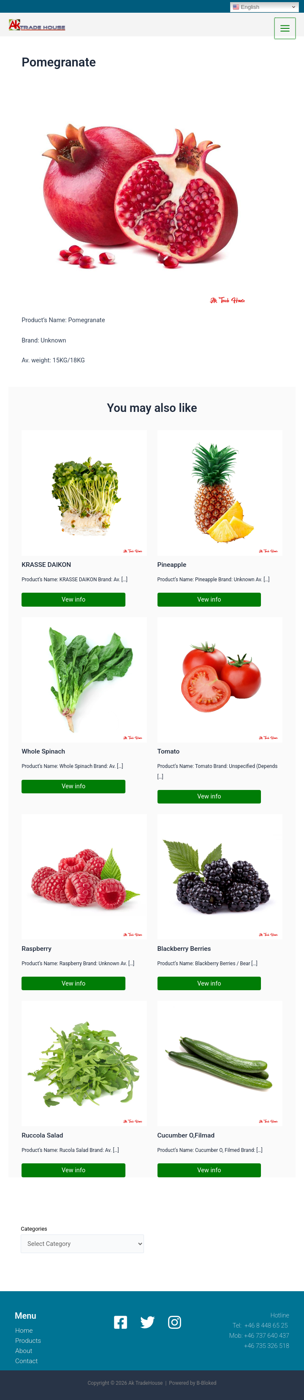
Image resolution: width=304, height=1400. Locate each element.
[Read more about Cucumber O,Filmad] (219, 1064)
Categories (34, 1229)
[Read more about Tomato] (219, 680)
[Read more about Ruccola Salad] (84, 1064)
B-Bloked (206, 1383)
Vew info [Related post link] (73, 601)
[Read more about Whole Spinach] (84, 680)
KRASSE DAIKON (46, 566)
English (246, 6)
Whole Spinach (43, 753)
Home (24, 1330)
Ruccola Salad (42, 1136)
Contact (27, 1361)
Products (29, 1340)
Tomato (168, 753)
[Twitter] (146, 1322)
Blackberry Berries (184, 949)
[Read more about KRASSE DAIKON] (84, 493)
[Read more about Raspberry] (84, 877)
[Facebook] (121, 1322)
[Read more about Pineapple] (219, 493)
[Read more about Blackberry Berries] (219, 877)
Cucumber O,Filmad (186, 1136)
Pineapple (172, 566)
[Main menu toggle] (285, 29)
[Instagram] (172, 1322)
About (24, 1351)
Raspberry (37, 949)
